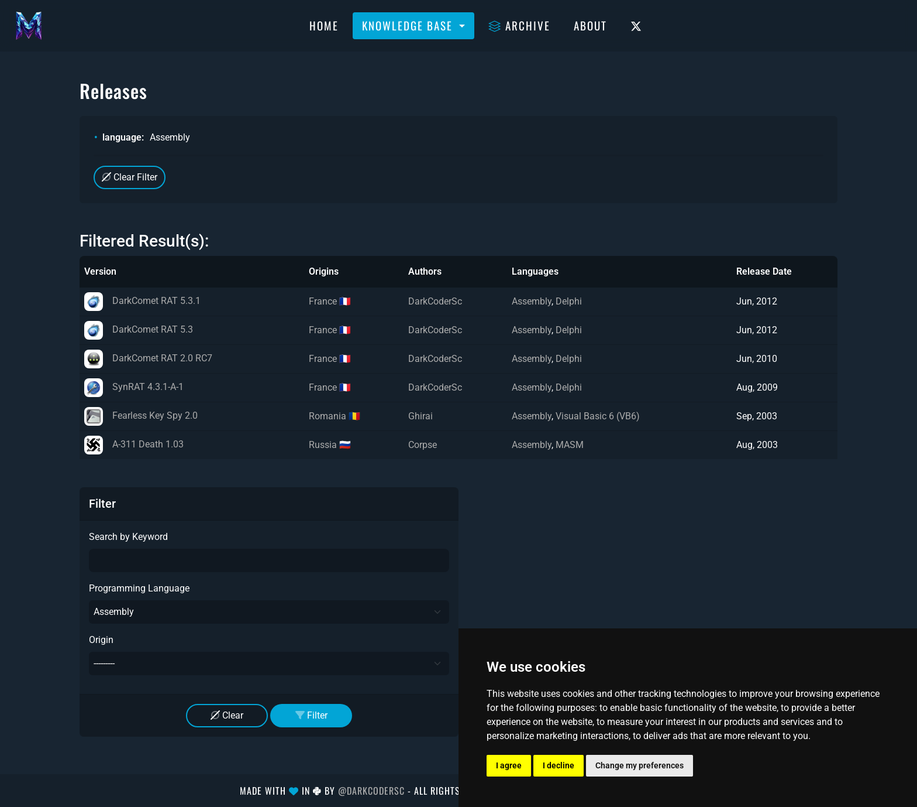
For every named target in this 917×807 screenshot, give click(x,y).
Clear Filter (129, 177)
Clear (227, 715)
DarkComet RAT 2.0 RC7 (148, 358)
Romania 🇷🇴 (334, 416)
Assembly (531, 301)
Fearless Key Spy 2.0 (141, 415)
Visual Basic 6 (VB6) (598, 416)
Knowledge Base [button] (409, 25)
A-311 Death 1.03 (134, 444)
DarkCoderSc (435, 301)
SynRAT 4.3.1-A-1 (134, 386)
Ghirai (420, 416)
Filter (311, 715)
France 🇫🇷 (330, 301)
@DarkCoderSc (371, 791)
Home (324, 25)
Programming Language (139, 588)
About (590, 25)
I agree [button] (509, 765)
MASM (570, 444)
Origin (101, 639)
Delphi (569, 301)
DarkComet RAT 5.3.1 (142, 300)
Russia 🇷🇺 (330, 444)
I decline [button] (558, 765)
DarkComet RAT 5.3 (138, 329)
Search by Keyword (128, 536)
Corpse (422, 444)
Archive (519, 25)
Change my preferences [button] (639, 765)
